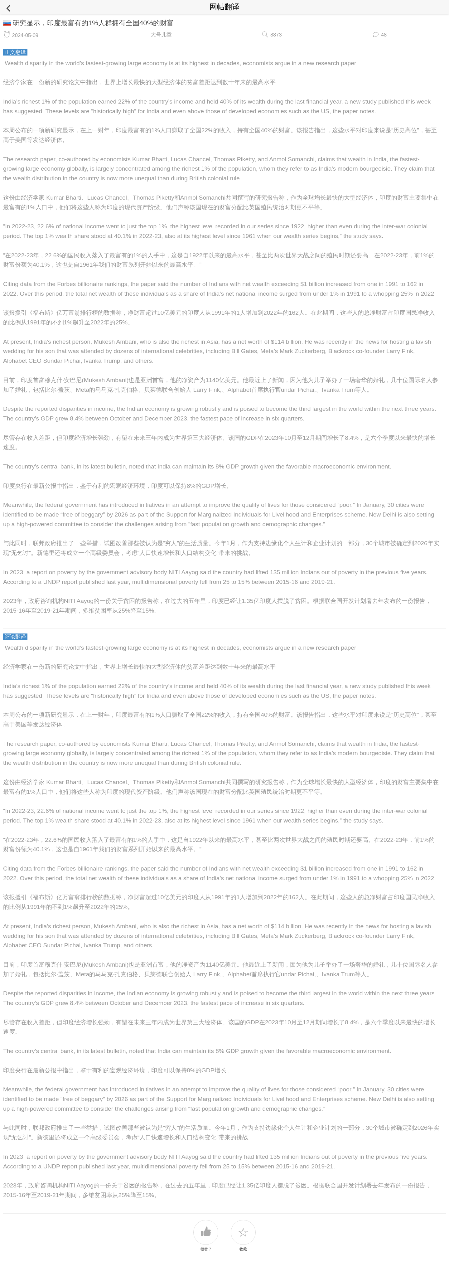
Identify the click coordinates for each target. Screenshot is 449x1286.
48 (384, 34)
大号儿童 (161, 34)
